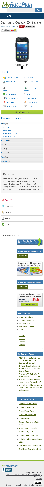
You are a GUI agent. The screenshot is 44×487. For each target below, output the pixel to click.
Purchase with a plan (8, 26)
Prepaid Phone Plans (26, 411)
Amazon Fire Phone (26, 317)
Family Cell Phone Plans (27, 415)
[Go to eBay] (9, 30)
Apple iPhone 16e (8, 128)
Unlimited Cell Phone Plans (29, 435)
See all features (22, 112)
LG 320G (22, 339)
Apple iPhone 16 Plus (10, 133)
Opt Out (38, 482)
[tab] (22, 131)
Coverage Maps (24, 418)
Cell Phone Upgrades (26, 432)
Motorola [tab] (5, 153)
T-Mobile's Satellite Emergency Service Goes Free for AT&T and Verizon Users (30, 387)
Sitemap (39, 479)
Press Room (36, 473)
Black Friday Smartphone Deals (30, 449)
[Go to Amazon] (28, 26)
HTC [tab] (4, 145)
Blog (28, 473)
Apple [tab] (4, 124)
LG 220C (22, 333)
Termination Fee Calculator (29, 428)
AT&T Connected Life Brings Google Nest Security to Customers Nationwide (29, 360)
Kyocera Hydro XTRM (26, 326)
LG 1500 (22, 330)
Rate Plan (17, 4)
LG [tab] (4, 149)
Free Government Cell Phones (30, 445)
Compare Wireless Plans (28, 404)
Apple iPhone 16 (8, 131)
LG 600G (22, 345)
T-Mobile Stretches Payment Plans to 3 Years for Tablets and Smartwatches (30, 368)
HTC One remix (24, 323)
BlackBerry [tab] (6, 140)
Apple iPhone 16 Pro (9, 136)
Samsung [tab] (6, 161)
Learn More (23, 256)
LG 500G (22, 342)
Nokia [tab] (4, 157)
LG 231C (22, 336)
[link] (22, 200)
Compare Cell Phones (27, 407)
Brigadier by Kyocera (26, 320)
